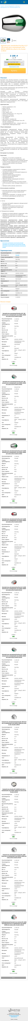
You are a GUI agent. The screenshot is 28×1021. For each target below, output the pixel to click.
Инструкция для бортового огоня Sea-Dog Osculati (12, 242)
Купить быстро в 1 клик (14, 66)
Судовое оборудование (14, 1015)
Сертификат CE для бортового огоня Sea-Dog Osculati (13, 244)
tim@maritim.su (14, 1016)
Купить (14, 70)
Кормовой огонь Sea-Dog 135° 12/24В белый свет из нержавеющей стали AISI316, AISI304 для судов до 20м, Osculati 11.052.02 (14, 791)
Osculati (17, 255)
